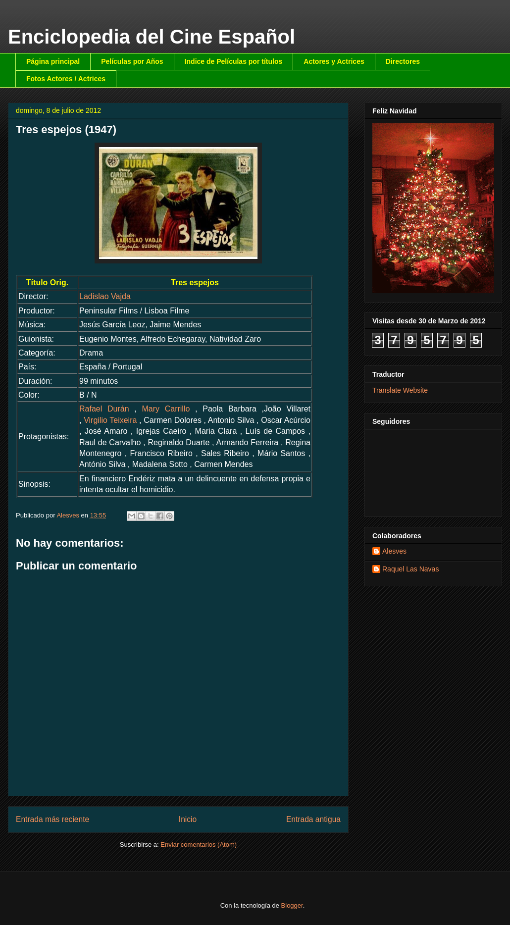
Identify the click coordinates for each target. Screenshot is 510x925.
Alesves (394, 551)
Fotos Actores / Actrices (65, 79)
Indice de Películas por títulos (234, 61)
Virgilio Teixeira (110, 420)
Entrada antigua (313, 819)
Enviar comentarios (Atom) (198, 844)
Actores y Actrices (334, 61)
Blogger (292, 905)
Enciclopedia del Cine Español (151, 37)
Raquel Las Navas (410, 569)
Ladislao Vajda (105, 296)
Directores (403, 61)
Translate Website (400, 390)
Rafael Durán (104, 409)
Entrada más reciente (52, 819)
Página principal (53, 61)
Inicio (188, 819)
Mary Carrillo (166, 409)
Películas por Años (132, 61)
